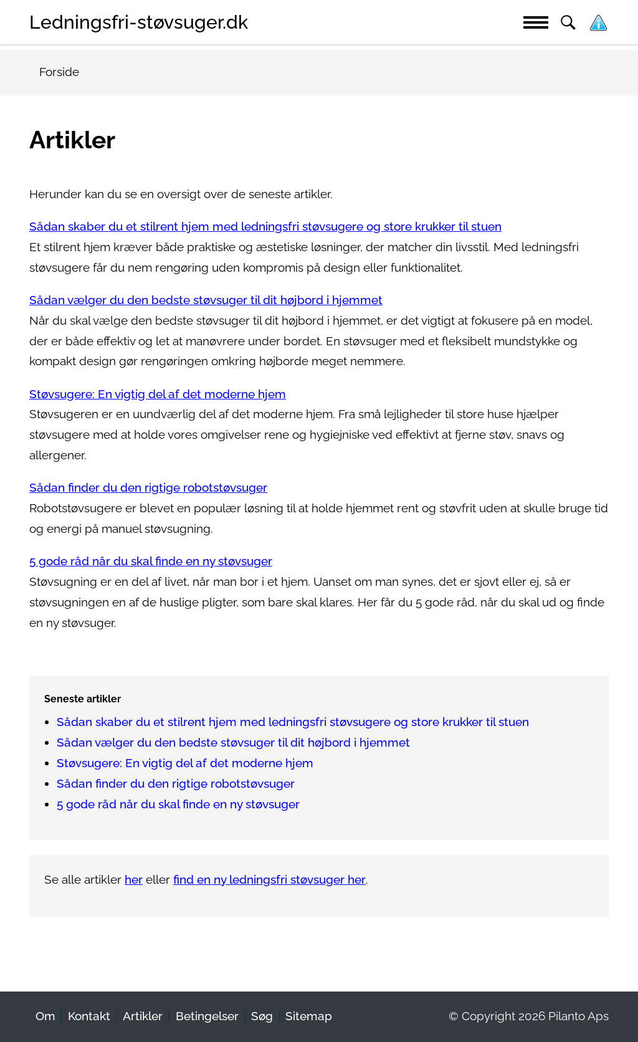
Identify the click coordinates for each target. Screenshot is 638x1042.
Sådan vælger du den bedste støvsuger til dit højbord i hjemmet (206, 300)
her (134, 879)
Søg (262, 1016)
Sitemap (308, 1016)
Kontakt (89, 1016)
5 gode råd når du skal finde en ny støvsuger (150, 561)
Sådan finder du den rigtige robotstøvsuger (148, 487)
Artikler (143, 1016)
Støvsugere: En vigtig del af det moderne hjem (157, 394)
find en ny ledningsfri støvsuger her (269, 879)
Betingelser (207, 1016)
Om (45, 1016)
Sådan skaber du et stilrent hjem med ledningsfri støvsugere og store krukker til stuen (265, 226)
